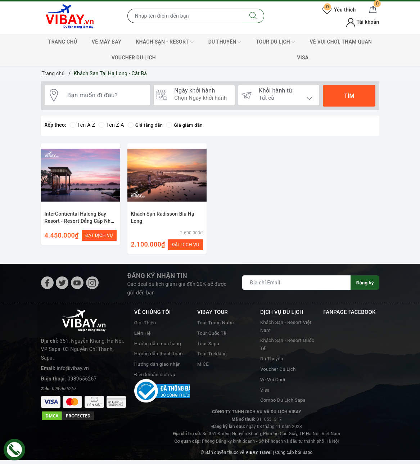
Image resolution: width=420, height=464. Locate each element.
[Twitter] (62, 285)
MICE (203, 366)
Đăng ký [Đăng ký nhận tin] (365, 285)
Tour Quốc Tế (212, 335)
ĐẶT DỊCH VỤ (99, 235)
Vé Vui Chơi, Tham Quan (341, 42)
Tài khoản (362, 22)
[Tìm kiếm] (253, 16)
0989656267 (82, 358)
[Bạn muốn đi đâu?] (105, 96)
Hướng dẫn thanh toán (160, 356)
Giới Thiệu (146, 325)
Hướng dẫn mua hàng (159, 345)
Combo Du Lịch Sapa (284, 404)
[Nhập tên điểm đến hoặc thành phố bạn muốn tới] (185, 16)
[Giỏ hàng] (373, 10)
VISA (302, 57)
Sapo (307, 456)
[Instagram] (92, 285)
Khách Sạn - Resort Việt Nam (287, 329)
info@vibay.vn (73, 348)
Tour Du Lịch (275, 42)
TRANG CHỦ (62, 42)
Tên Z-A (111, 125)
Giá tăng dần (146, 125)
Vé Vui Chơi (273, 384)
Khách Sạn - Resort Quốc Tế (282, 348)
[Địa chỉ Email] (296, 285)
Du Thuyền (224, 42)
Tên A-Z (82, 125)
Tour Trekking (213, 356)
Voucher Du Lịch (134, 57)
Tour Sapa (209, 345)
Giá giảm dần (187, 125)
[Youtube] (77, 285)
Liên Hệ (143, 335)
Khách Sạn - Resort (165, 42)
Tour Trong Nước (216, 325)
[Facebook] (47, 285)
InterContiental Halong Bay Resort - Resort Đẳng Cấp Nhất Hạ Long (80, 221)
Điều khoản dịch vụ (156, 377)
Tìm (349, 96)
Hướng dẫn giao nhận (159, 366)
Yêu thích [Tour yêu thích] (339, 10)
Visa (265, 394)
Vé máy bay (106, 42)
